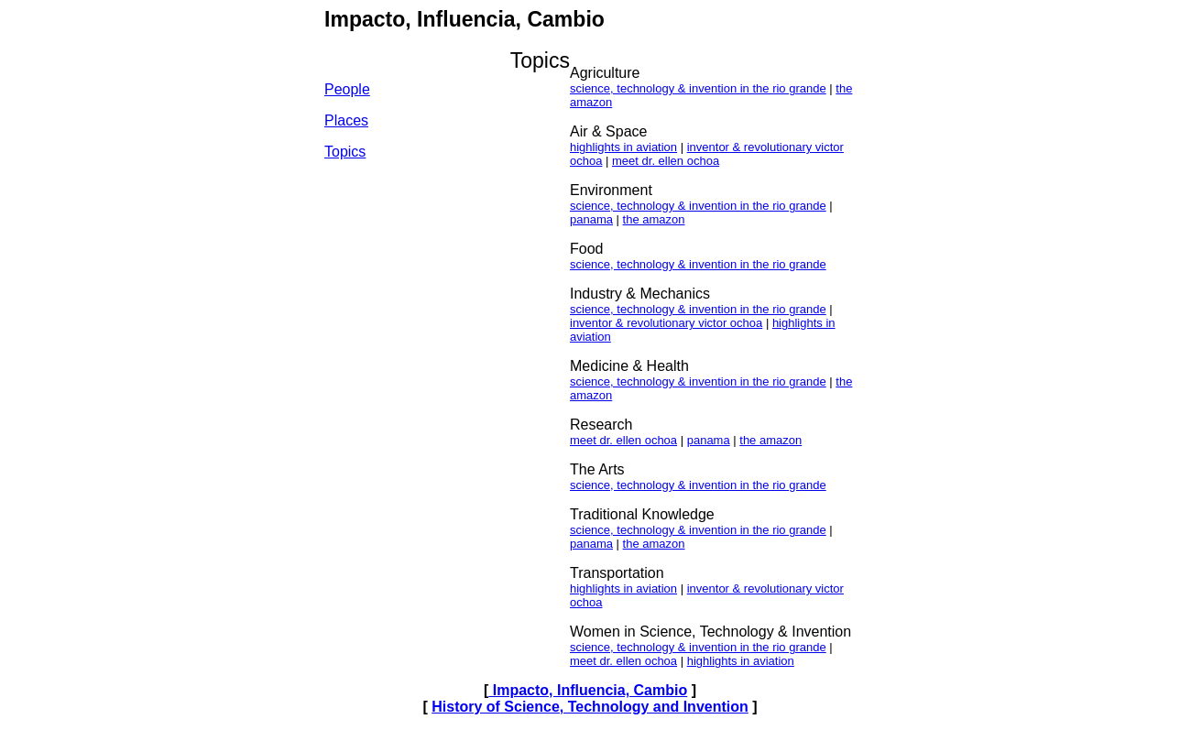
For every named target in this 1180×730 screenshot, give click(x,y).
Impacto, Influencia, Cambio (587, 690)
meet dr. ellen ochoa (665, 161)
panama (591, 219)
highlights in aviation (623, 147)
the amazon (654, 219)
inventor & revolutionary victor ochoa (666, 323)
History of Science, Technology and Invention (590, 706)
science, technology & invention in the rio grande (698, 88)
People (347, 89)
